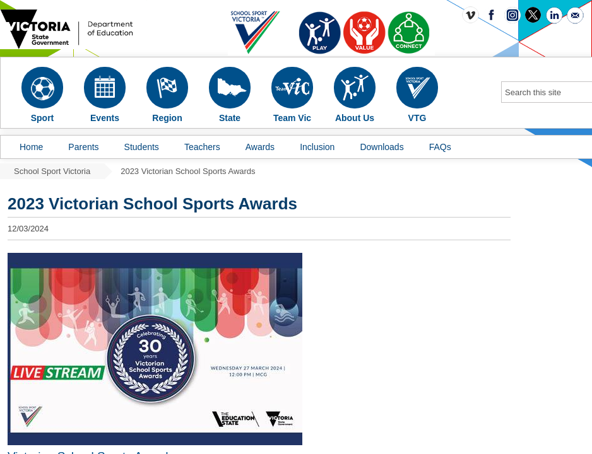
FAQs (440, 147)
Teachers (202, 147)
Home (31, 147)
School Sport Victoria (52, 171)
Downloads (381, 147)
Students (141, 147)
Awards (260, 147)
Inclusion (317, 147)
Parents (83, 147)
